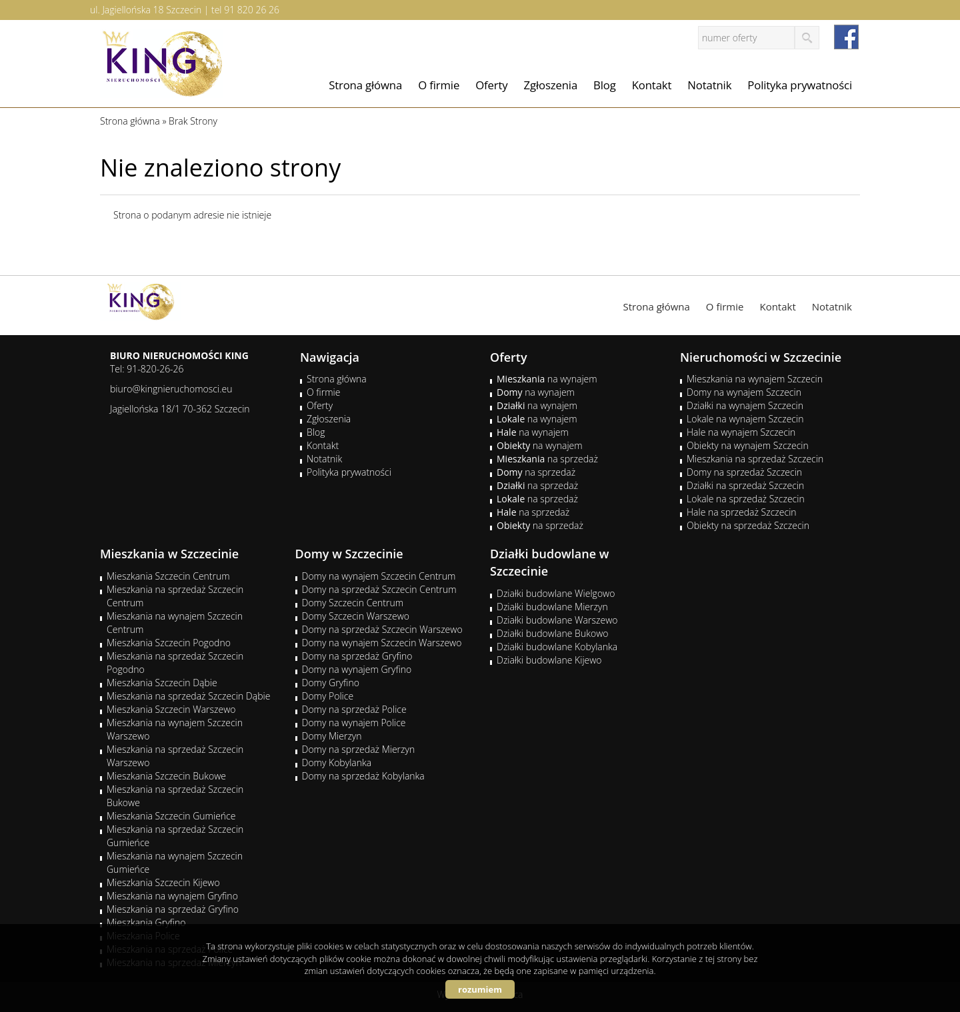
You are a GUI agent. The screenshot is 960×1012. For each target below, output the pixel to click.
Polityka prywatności (799, 85)
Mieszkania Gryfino (146, 922)
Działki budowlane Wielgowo (556, 593)
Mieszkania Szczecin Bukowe (166, 775)
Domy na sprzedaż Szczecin (744, 472)
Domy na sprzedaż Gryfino (357, 656)
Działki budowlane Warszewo (557, 620)
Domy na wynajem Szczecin (744, 392)
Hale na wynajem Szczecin (741, 432)
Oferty (491, 85)
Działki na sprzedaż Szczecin (745, 485)
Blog (604, 85)
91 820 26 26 (251, 9)
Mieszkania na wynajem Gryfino (172, 895)
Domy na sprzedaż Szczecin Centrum (379, 589)
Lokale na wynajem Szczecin (745, 418)
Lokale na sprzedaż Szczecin (746, 498)
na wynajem (547, 378)
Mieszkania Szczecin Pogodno (169, 642)
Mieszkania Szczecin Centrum (168, 576)
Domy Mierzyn (332, 736)
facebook (846, 37)
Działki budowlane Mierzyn (552, 606)
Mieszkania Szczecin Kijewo (163, 882)
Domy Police (328, 696)
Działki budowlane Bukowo (552, 633)
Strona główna (365, 85)
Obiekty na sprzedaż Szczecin (748, 525)
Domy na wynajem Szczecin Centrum (379, 576)
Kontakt (652, 85)
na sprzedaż (547, 458)
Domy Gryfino (330, 682)
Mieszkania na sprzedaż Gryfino (173, 909)
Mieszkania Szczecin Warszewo (171, 709)
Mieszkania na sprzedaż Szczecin (755, 458)
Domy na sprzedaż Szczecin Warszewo (382, 629)
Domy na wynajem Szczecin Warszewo (382, 642)
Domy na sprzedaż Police (354, 709)
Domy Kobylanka (337, 762)
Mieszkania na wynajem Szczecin (755, 378)
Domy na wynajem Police (354, 722)
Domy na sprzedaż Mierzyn (358, 749)
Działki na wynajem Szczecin (745, 405)
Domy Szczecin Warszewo (356, 616)
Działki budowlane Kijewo (549, 660)
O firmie (438, 85)
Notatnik (709, 85)
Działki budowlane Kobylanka (557, 646)
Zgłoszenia (551, 85)
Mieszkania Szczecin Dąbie (162, 682)
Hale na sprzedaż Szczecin (742, 512)
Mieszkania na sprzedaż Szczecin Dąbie (188, 696)
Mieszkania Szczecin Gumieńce (171, 815)
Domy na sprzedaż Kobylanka (363, 775)
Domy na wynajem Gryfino (357, 669)
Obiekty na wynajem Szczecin (748, 445)
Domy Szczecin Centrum (353, 602)
